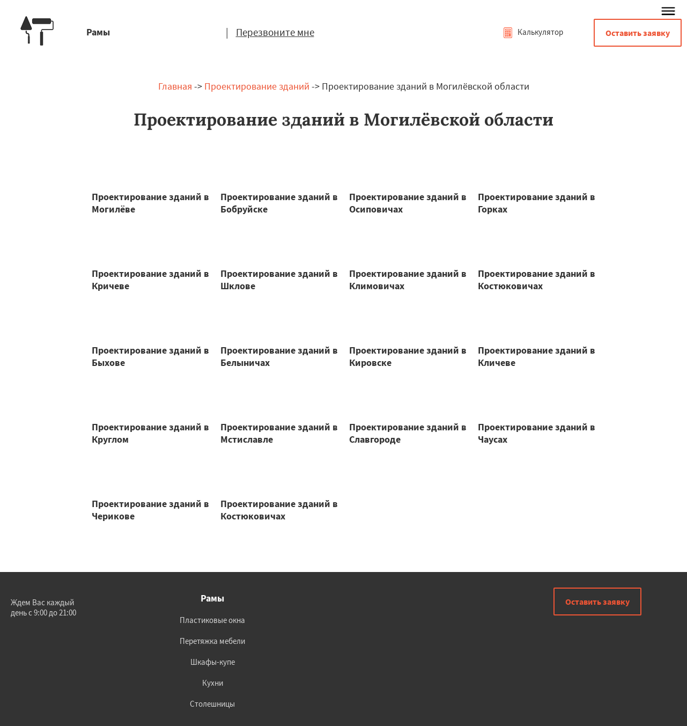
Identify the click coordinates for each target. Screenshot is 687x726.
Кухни (212, 683)
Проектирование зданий (256, 86)
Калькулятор (533, 32)
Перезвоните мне (275, 32)
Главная (175, 86)
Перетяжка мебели (212, 641)
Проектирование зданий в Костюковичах (536, 279)
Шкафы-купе (212, 662)
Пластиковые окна (212, 620)
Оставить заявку (637, 32)
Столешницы (212, 704)
